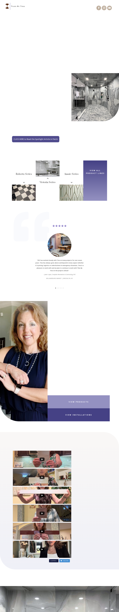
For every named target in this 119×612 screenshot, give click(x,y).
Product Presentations (23, 589)
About (15, 597)
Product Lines (19, 582)
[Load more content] (53, 478)
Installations (19, 586)
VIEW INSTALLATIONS (101, 403)
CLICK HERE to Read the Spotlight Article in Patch (36, 139)
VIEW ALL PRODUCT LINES (95, 177)
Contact (16, 593)
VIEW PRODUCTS (65, 403)
